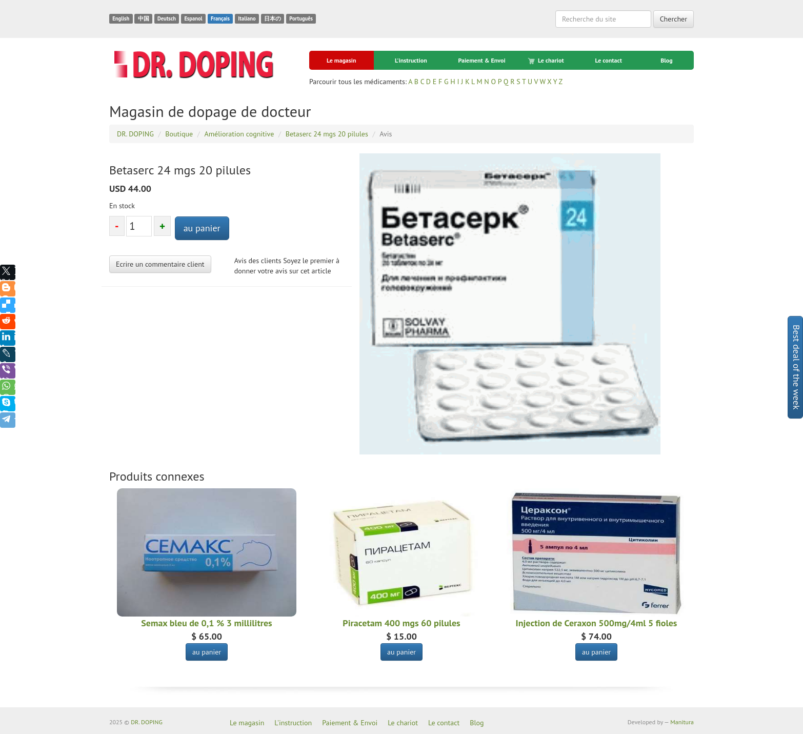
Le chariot (547, 60)
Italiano (246, 18)
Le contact (608, 60)
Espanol (193, 18)
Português (301, 18)
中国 (143, 18)
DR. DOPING (147, 722)
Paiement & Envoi (481, 60)
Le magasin (341, 60)
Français (220, 18)
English (120, 18)
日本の (272, 18)
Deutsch (166, 18)
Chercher (673, 19)
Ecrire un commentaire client (160, 264)
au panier (202, 228)
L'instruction (411, 60)
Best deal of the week (796, 367)
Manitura (682, 722)
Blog (666, 60)
